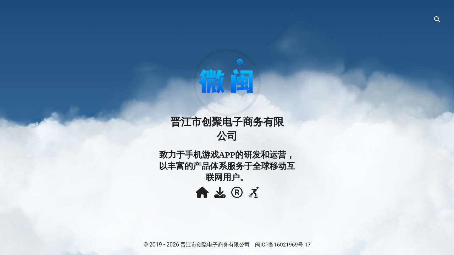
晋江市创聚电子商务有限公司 (215, 245)
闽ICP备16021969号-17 (283, 245)
